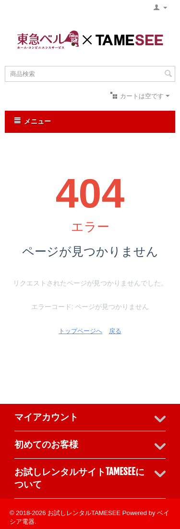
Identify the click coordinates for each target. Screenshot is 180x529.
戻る (115, 331)
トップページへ (80, 331)
